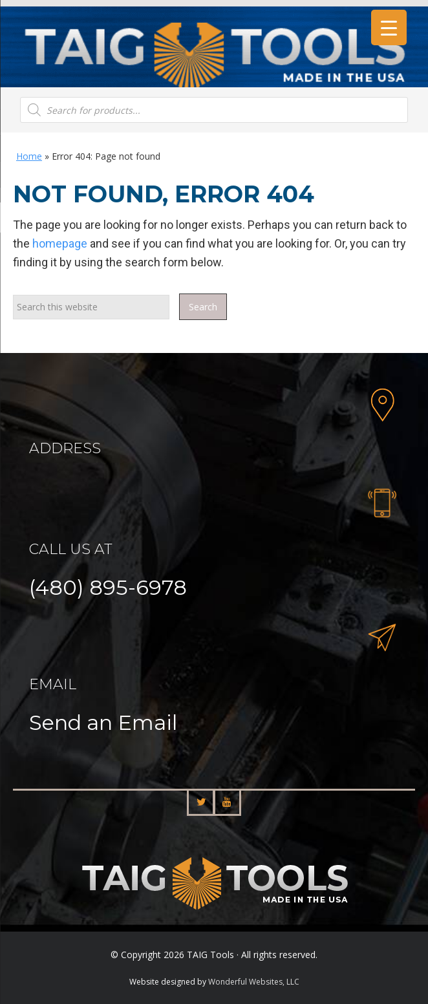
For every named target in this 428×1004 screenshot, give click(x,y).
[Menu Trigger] (389, 27)
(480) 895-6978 (108, 587)
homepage (59, 243)
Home (29, 156)
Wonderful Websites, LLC (253, 981)
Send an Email (103, 722)
